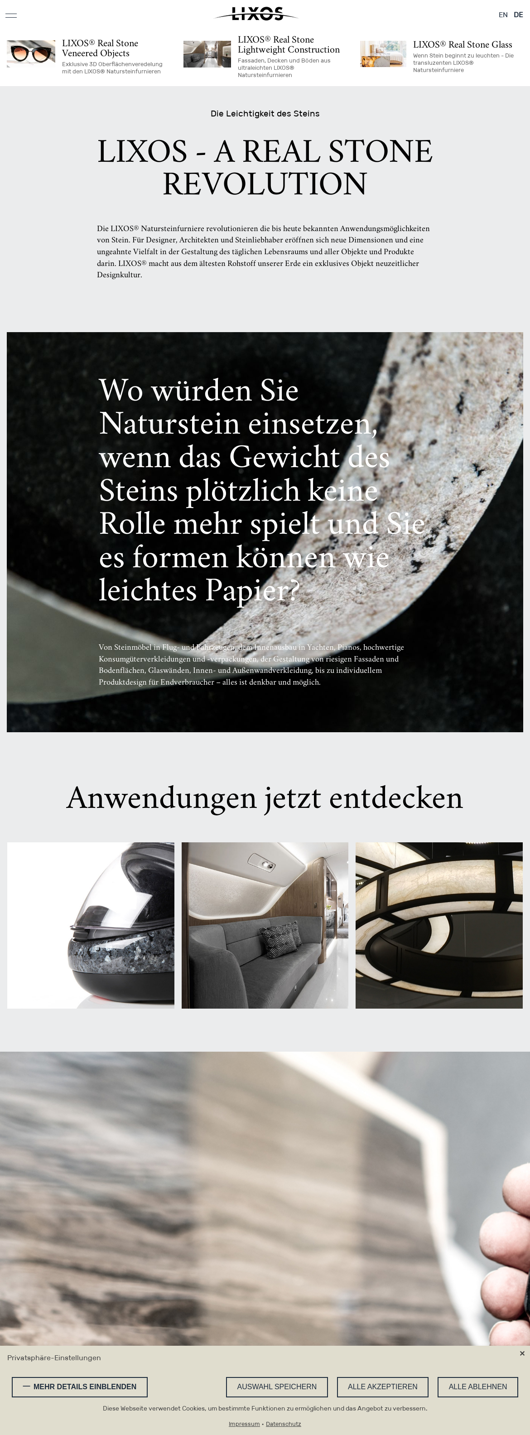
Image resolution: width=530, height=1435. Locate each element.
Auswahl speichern (277, 1387)
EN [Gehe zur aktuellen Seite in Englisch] (503, 14)
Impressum (244, 1424)
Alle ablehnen (478, 1387)
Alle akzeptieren (383, 1387)
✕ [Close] (522, 1354)
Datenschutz (283, 1424)
